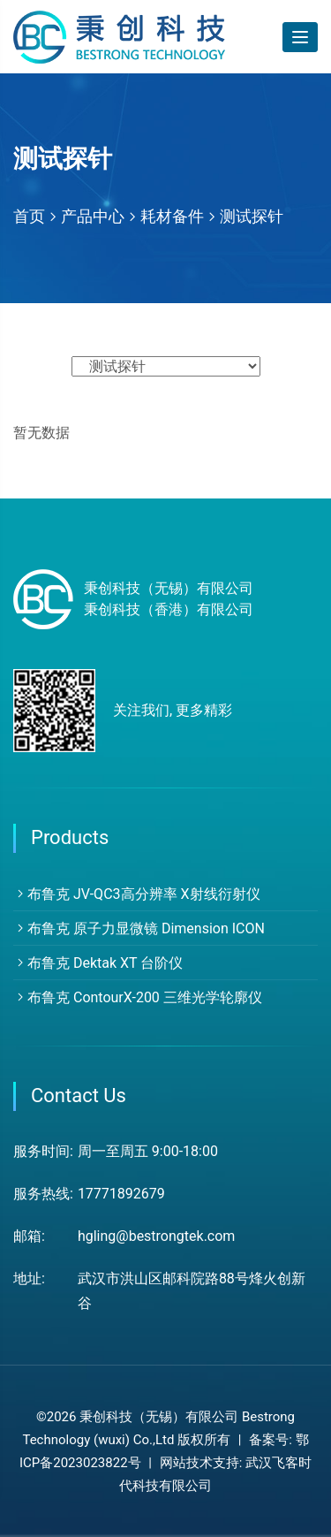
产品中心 (92, 216)
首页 (29, 216)
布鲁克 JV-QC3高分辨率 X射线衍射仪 (136, 894)
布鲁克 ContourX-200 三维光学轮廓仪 (137, 997)
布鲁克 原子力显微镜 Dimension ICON (139, 928)
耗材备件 (172, 216)
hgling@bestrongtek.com (157, 1236)
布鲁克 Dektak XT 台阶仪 (98, 963)
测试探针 (251, 216)
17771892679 (121, 1193)
